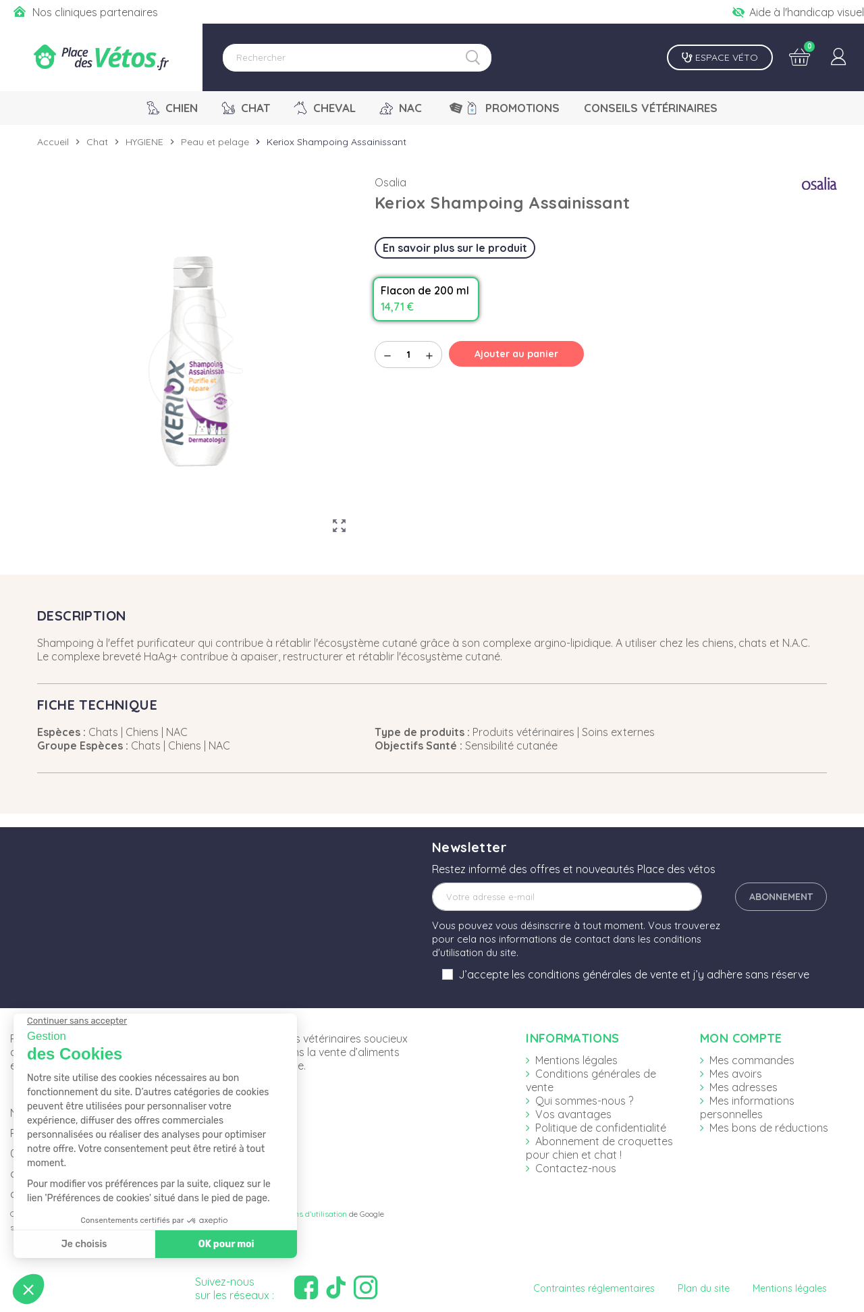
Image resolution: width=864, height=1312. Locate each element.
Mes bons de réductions (768, 1127)
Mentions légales (576, 1060)
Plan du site (704, 1288)
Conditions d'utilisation (306, 1214)
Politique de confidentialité (600, 1127)
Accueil (53, 142)
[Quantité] (408, 354)
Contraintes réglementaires (594, 1288)
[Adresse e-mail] (567, 897)
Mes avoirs (735, 1073)
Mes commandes (751, 1060)
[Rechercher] (357, 57)
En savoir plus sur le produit (455, 248)
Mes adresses (743, 1087)
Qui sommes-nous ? (584, 1100)
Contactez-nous (575, 1168)
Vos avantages (573, 1114)
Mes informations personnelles (747, 1107)
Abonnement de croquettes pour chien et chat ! (599, 1147)
